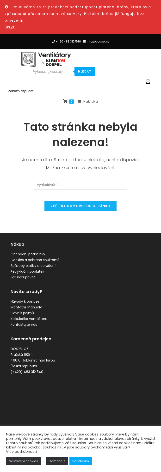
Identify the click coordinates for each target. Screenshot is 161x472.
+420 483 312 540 (68, 41)
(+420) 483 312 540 (27, 375)
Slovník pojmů (22, 316)
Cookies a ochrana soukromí (35, 263)
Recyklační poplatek (27, 274)
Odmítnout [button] (57, 461)
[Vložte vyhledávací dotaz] (80, 185)
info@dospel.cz (98, 41)
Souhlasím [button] (80, 461)
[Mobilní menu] (86, 101)
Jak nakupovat (23, 280)
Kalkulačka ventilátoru (29, 321)
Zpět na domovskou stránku (80, 209)
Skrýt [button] (10, 27)
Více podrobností (21, 451)
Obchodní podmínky (28, 257)
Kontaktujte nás (24, 327)
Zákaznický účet (20, 91)
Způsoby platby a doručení (33, 268)
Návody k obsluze (25, 304)
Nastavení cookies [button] (23, 461)
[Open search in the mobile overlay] (62, 71)
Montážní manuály (26, 310)
